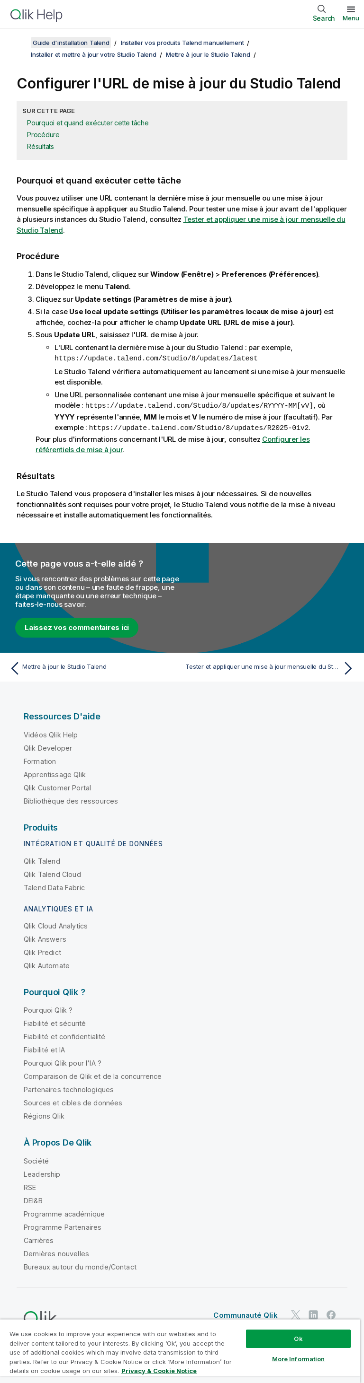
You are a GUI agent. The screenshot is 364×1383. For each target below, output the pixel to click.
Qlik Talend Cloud (52, 873)
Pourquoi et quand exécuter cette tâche (88, 123)
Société (36, 1159)
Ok (298, 1338)
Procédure (43, 135)
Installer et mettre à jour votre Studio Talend (93, 54)
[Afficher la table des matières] (19, 43)
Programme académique (64, 1212)
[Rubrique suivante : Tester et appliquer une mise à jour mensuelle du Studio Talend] (271, 667)
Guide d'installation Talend (71, 42)
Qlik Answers (45, 938)
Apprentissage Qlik (55, 773)
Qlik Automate (47, 964)
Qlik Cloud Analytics (56, 924)
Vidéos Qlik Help (51, 733)
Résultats (40, 146)
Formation (40, 760)
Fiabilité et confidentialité (64, 1035)
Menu (351, 18)
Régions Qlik (44, 1115)
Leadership (42, 1173)
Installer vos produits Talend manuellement (182, 42)
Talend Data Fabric (54, 886)
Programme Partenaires (62, 1226)
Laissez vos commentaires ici (77, 625)
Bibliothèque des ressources (71, 800)
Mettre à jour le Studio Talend (208, 54)
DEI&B (33, 1199)
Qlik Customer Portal (57, 786)
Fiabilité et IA (44, 1048)
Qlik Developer (48, 747)
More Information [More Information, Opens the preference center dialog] (298, 1359)
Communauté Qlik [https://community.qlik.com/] (245, 1313)
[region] (180, 1351)
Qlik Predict (42, 951)
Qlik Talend (42, 860)
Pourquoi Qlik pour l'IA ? (62, 1062)
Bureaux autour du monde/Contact (80, 1265)
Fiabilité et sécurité (55, 1022)
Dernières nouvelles (56, 1252)
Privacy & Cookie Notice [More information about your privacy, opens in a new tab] (159, 1370)
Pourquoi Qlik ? (48, 1009)
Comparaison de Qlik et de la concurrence (93, 1075)
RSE (30, 1186)
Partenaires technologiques (69, 1088)
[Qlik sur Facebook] (331, 1313)
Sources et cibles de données (73, 1101)
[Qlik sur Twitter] (296, 1313)
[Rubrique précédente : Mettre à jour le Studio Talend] (93, 667)
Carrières (39, 1239)
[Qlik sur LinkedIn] (313, 1313)
